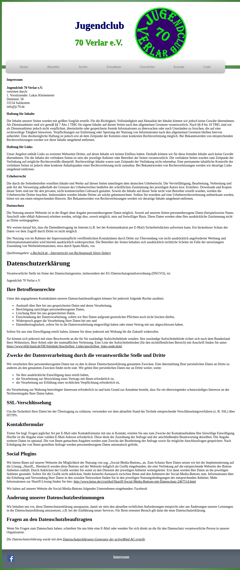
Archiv (83, 67)
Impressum (121, 557)
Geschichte (147, 67)
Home (24, 67)
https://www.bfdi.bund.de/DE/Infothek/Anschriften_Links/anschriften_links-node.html (64, 346)
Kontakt (179, 67)
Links (207, 67)
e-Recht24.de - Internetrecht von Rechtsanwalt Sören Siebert (71, 253)
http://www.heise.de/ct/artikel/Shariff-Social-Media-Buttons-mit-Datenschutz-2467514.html (135, 481)
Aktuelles (53, 67)
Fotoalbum (114, 67)
